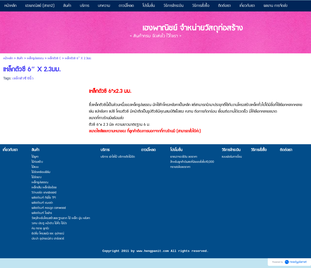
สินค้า (20, 58)
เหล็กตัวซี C (54, 58)
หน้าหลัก (8, 58)
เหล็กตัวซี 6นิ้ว (23, 78)
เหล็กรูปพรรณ (35, 58)
